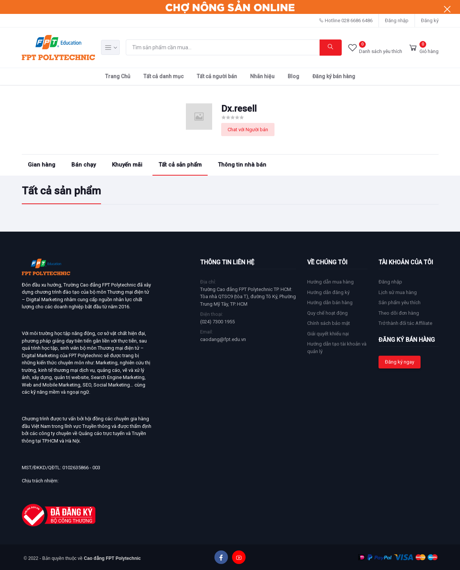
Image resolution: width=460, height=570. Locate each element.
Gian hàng (41, 164)
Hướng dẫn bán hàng (330, 302)
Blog (293, 76)
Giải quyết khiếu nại (328, 334)
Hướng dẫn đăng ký (328, 292)
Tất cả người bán (217, 76)
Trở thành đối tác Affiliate (405, 323)
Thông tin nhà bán (242, 164)
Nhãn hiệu (262, 76)
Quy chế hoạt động (327, 313)
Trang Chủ (117, 76)
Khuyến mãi (127, 164)
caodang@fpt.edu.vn (223, 339)
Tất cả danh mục (163, 76)
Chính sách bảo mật (328, 323)
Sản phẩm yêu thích (400, 302)
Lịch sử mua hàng (398, 292)
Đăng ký (430, 20)
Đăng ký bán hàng (333, 76)
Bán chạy (83, 164)
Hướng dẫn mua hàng (330, 282)
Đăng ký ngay (399, 362)
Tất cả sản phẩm (180, 164)
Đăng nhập (397, 20)
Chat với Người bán (248, 129)
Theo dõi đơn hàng (399, 313)
